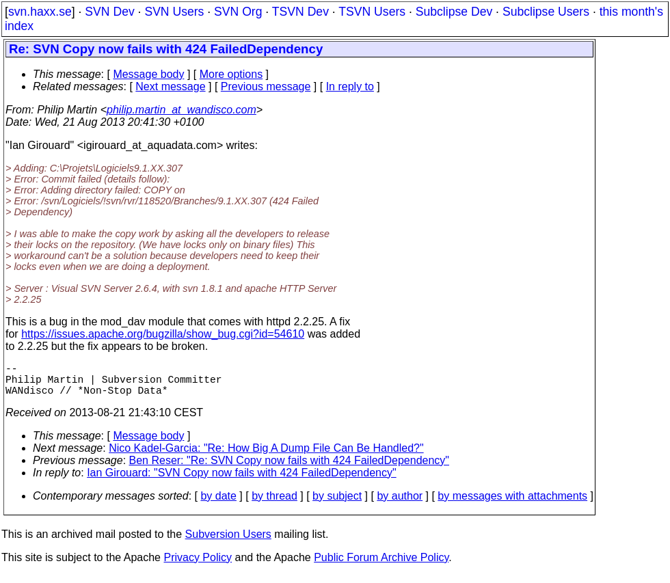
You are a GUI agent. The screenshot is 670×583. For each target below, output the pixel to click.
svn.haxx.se (40, 11)
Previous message (266, 86)
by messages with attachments (512, 504)
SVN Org (238, 11)
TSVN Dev (300, 11)
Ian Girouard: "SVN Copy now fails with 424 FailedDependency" (241, 481)
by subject (337, 504)
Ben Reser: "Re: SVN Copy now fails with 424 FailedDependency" (289, 468)
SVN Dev (109, 11)
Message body (148, 74)
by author (400, 504)
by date (218, 504)
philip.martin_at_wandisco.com (181, 110)
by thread (274, 504)
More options (231, 74)
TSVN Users (371, 11)
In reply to (350, 86)
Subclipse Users (545, 11)
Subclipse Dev (454, 11)
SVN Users (174, 11)
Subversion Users (228, 542)
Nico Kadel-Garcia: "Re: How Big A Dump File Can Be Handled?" (266, 456)
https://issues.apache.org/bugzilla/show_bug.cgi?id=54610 (162, 334)
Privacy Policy (197, 565)
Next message (170, 86)
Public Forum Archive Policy (381, 565)
